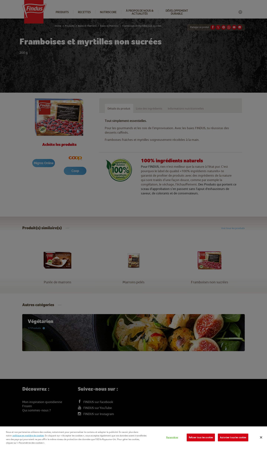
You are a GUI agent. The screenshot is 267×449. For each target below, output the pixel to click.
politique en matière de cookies (28, 435)
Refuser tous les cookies (201, 437)
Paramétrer (172, 437)
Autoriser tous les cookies (233, 437)
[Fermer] (261, 437)
